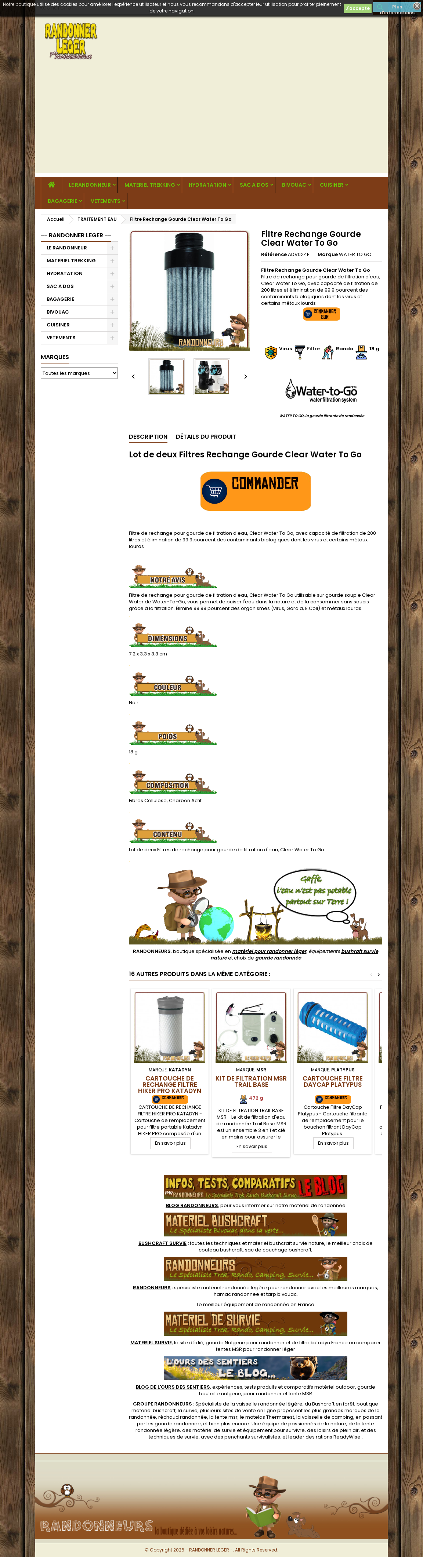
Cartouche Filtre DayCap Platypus (333, 1081)
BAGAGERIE (62, 201)
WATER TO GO (355, 254)
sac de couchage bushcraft (278, 1249)
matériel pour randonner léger (269, 951)
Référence (274, 254)
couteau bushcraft (221, 1249)
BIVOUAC (294, 185)
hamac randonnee (236, 1294)
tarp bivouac (281, 1294)
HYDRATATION (207, 185)
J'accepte (358, 8)
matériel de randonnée (317, 1205)
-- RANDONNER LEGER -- (76, 235)
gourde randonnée (278, 957)
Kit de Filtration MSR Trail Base (251, 1081)
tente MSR (300, 1393)
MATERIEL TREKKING (149, 185)
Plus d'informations (397, 8)
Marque (328, 254)
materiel (286, 1243)
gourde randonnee (178, 1423)
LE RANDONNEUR (90, 185)
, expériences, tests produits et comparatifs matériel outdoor (245, 1387)
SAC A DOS (254, 185)
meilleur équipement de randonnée (246, 1304)
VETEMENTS (105, 201)
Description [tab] (148, 436)
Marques (55, 357)
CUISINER (331, 185)
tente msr (226, 1417)
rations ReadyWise (338, 1436)
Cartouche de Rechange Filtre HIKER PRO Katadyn (169, 1084)
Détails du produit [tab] (206, 436)
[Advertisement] (211, 121)
